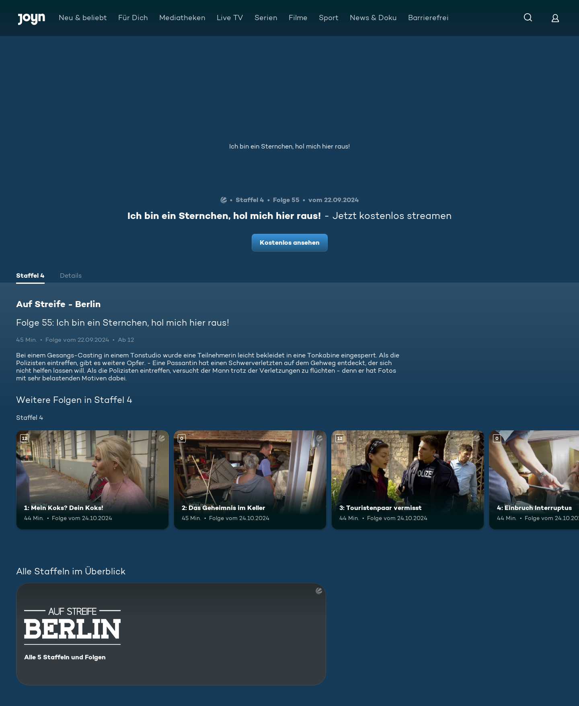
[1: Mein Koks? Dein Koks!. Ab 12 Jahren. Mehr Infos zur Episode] (92, 480)
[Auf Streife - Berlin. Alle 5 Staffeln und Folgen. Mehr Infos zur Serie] (171, 634)
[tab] (30, 276)
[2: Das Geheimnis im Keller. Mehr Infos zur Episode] (250, 480)
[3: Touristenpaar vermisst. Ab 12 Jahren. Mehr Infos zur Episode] (407, 480)
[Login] (555, 18)
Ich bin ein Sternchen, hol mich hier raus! (289, 146)
